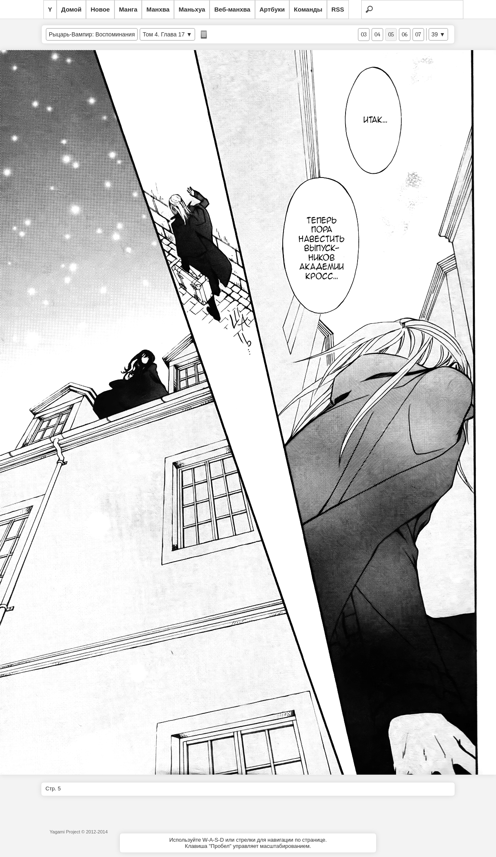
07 (418, 34)
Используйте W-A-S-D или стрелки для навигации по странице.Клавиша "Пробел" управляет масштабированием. (248, 843)
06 (405, 34)
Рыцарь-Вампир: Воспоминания (92, 34)
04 (377, 34)
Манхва (157, 9)
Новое (100, 9)
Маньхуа (192, 9)
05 (391, 34)
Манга (128, 9)
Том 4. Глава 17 (164, 34)
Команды (308, 9)
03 (364, 34)
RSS (337, 9)
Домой (71, 9)
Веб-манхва (232, 9)
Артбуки (272, 9)
